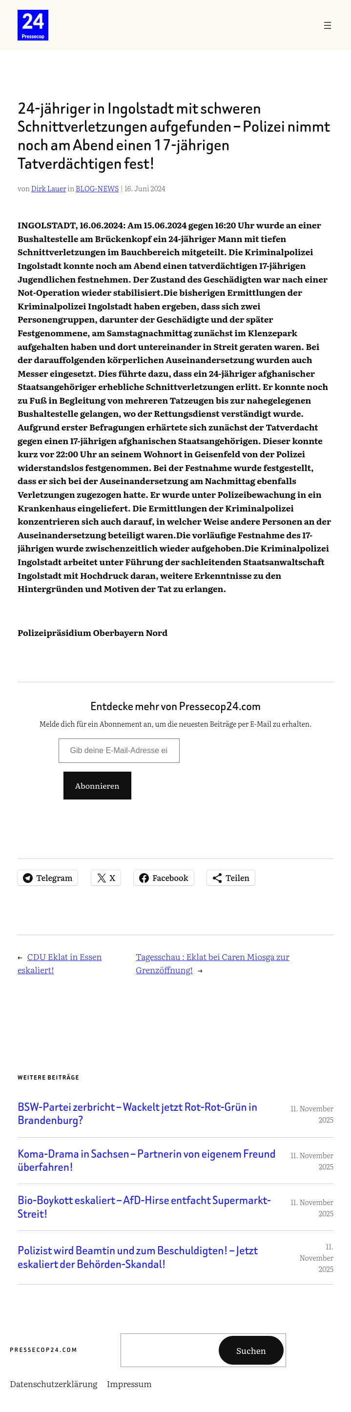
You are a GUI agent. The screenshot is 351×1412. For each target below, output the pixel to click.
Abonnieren (97, 785)
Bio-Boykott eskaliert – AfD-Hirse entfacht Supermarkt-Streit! (144, 1207)
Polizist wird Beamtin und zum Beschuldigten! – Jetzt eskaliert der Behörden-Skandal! (138, 1257)
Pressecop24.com (44, 1350)
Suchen (251, 1350)
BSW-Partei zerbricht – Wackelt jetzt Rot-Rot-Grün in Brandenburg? (137, 1114)
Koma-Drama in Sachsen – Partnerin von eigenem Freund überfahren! (147, 1160)
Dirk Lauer (48, 188)
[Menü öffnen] (327, 25)
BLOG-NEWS (97, 188)
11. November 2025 (317, 1257)
